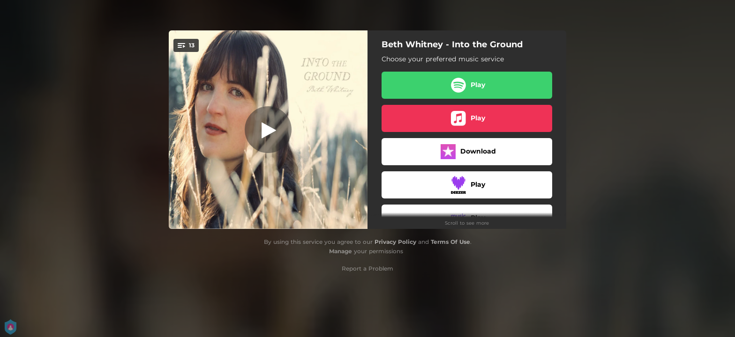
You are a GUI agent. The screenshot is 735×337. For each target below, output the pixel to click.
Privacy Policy (395, 241)
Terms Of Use (450, 241)
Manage (340, 251)
